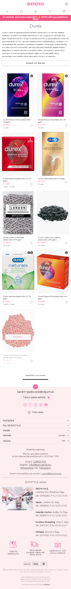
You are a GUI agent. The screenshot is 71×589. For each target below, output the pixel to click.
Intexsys (46, 584)
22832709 (39, 461)
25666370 (44, 515)
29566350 (44, 505)
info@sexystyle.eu (40, 464)
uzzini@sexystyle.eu (51, 473)
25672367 (44, 525)
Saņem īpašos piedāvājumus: (35, 391)
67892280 (45, 496)
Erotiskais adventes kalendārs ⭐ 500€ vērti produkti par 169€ (35, 18)
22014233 (44, 535)
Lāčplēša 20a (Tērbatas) (47, 492)
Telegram (45, 468)
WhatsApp (27, 468)
